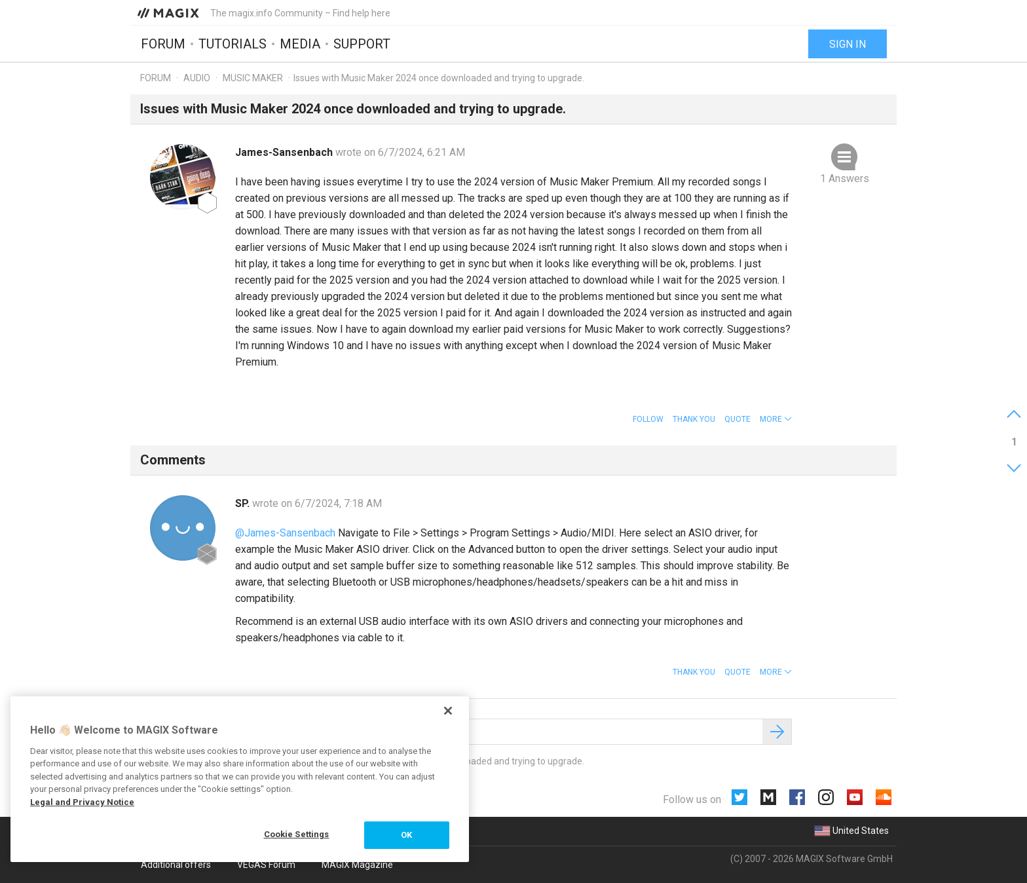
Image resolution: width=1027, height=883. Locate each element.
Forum (163, 44)
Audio (196, 78)
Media (300, 44)
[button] (776, 419)
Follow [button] (648, 419)
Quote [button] (737, 419)
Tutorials (232, 44)
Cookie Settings (296, 834)
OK (406, 835)
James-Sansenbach (285, 152)
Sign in (847, 44)
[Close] (448, 710)
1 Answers (844, 178)
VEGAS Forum (266, 864)
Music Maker (253, 78)
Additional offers (176, 864)
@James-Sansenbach (285, 533)
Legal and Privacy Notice (82, 802)
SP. (243, 503)
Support (361, 44)
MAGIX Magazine (357, 864)
